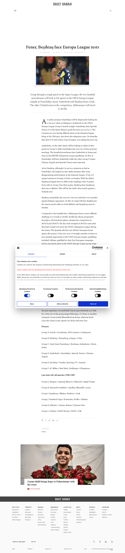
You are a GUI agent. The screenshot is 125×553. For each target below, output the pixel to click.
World (40, 507)
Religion (66, 525)
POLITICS (15, 507)
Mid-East (40, 510)
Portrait (78, 517)
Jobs (13, 549)
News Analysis (16, 520)
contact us (68, 549)
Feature (66, 530)
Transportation (55, 527)
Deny (32, 304)
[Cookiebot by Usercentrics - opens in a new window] (93, 247)
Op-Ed (104, 512)
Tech (52, 522)
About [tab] (94, 254)
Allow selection (62, 304)
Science (66, 522)
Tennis (91, 517)
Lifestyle (67, 507)
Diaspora (28, 520)
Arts (78, 507)
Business (54, 507)
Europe (40, 512)
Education (28, 512)
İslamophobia (42, 525)
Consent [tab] (31, 254)
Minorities (28, 517)
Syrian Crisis (41, 522)
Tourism (53, 520)
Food (65, 517)
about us (48, 549)
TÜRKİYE (28, 507)
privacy (30, 549)
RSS (85, 549)
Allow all (93, 304)
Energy (53, 515)
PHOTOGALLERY (35, 489)
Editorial (104, 517)
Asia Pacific (41, 517)
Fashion (66, 520)
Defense (53, 525)
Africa (39, 520)
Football (91, 510)
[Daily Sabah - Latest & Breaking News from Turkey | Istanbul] (62, 4)
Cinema (78, 510)
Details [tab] (62, 254)
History (66, 527)
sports (44, 431)
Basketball (92, 512)
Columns (104, 510)
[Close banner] (107, 248)
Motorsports (93, 515)
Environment (67, 512)
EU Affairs (15, 517)
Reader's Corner (107, 515)
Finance (53, 517)
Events (78, 515)
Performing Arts (81, 520)
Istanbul (27, 510)
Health (65, 510)
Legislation (15, 512)
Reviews (78, 522)
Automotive (54, 510)
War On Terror (16, 515)
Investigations (29, 515)
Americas (40, 515)
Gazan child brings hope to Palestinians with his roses (49, 483)
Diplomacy (15, 510)
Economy (53, 512)
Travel (65, 515)
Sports (92, 507)
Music (78, 512)
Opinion (105, 507)
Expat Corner (67, 532)
